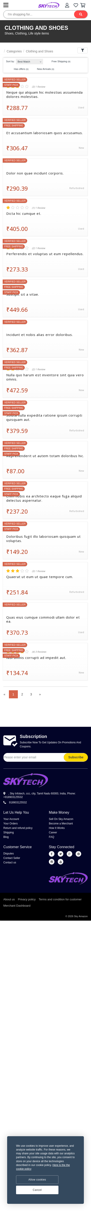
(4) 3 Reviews (39, 651)
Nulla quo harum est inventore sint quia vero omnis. (45, 377)
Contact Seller (11, 858)
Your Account (11, 819)
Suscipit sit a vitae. (22, 294)
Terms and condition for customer (60, 899)
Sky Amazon (81, 916)
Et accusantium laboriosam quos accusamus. (44, 133)
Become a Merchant (61, 823)
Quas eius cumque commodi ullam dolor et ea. (43, 619)
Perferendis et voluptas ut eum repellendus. (45, 254)
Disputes (8, 853)
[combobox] (29, 60)
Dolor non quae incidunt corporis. (35, 173)
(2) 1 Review (38, 248)
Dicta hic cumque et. (23, 213)
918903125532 (15, 802)
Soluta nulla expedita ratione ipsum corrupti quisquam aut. (44, 417)
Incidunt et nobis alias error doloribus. (39, 335)
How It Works (57, 828)
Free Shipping (58, 61)
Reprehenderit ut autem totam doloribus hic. (45, 456)
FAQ (51, 837)
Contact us (9, 862)
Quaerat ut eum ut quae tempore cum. (39, 577)
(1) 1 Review (38, 207)
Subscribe (75, 757)
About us (9, 899)
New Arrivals (43, 69)
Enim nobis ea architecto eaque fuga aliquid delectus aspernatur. (44, 498)
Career (53, 832)
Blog (6, 837)
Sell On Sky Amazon (61, 819)
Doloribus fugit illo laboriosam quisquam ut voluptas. (43, 538)
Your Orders (10, 823)
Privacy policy (26, 899)
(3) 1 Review (38, 86)
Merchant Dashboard (16, 905)
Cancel (37, 1190)
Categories (14, 51)
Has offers (19, 69)
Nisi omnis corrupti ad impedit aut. (36, 658)
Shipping (8, 832)
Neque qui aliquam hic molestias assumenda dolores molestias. (44, 94)
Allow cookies (37, 1179)
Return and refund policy (18, 828)
